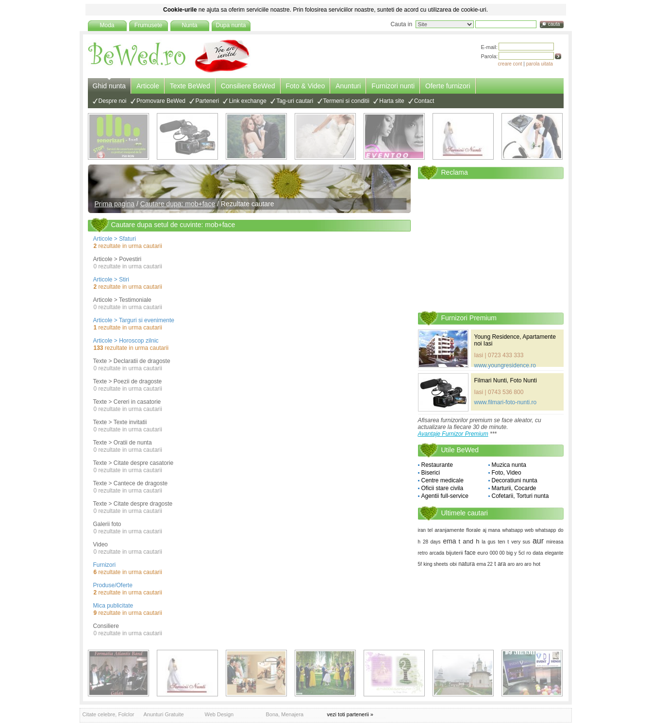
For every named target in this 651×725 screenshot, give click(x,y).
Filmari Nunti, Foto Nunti (505, 380)
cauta (554, 24)
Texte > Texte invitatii (120, 422)
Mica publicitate (113, 605)
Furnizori (104, 564)
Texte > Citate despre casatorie (133, 463)
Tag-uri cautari (294, 101)
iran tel (425, 530)
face (470, 552)
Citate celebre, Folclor (108, 714)
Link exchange (247, 101)
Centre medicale (442, 480)
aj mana (491, 530)
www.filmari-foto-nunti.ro (505, 402)
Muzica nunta (509, 464)
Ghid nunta (109, 86)
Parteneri (207, 101)
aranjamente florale (457, 530)
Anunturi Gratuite (164, 714)
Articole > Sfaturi (114, 238)
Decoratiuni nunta (514, 480)
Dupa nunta (231, 25)
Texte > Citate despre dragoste (133, 503)
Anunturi (348, 86)
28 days (432, 541)
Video (100, 544)
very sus (520, 541)
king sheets (435, 564)
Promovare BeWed (160, 101)
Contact (424, 101)
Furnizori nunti (393, 86)
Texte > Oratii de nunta (122, 442)
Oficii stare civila (442, 488)
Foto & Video (305, 86)
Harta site (391, 101)
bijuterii (454, 553)
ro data (534, 553)
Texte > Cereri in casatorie (127, 401)
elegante (554, 553)
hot (536, 564)
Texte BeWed (190, 86)
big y (511, 553)
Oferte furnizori (447, 86)
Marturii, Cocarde (514, 488)
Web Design (219, 714)
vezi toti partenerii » (350, 714)
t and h (469, 541)
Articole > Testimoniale (122, 300)
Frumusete (148, 25)
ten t (503, 541)
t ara (500, 563)
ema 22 (485, 564)
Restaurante (437, 464)
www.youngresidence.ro (505, 365)
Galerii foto (107, 524)
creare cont (510, 63)
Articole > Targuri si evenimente (134, 320)
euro (482, 553)
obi (453, 564)
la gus (488, 541)
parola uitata (539, 63)
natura (466, 563)
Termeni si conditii (346, 101)
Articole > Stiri (111, 279)
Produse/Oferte (113, 585)
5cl (521, 553)
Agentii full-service (444, 496)
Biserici (430, 472)
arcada (437, 553)
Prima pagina (115, 204)
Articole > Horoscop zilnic (126, 340)
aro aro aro (520, 564)
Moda (107, 25)
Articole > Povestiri (117, 259)
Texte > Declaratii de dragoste (131, 361)
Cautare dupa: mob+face (178, 204)
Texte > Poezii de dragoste (127, 381)
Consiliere (106, 626)
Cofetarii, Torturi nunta (520, 496)
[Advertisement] (491, 244)
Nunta (189, 25)
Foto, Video (506, 472)
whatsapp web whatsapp (529, 530)
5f (420, 564)
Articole (147, 86)
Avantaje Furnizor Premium (453, 433)
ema (449, 541)
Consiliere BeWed (248, 86)
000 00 (497, 553)
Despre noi (113, 101)
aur (538, 541)
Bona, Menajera (285, 714)
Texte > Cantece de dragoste (130, 483)
